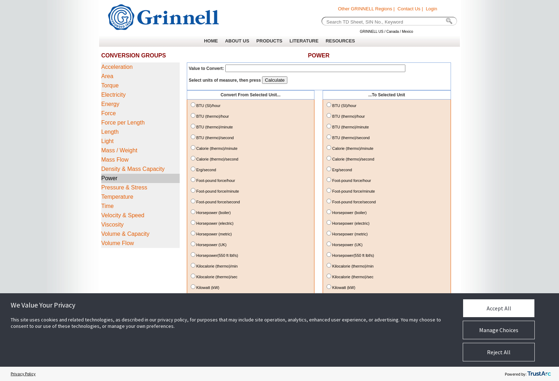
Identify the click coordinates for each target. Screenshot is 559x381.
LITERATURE (303, 41)
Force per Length (123, 123)
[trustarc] (539, 374)
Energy (110, 104)
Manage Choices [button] (498, 330)
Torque (110, 85)
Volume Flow (117, 243)
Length (110, 132)
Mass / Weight (119, 150)
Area (107, 76)
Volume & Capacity (125, 234)
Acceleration (117, 67)
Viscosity (112, 225)
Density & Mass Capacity (133, 169)
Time (107, 206)
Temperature (117, 197)
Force (108, 113)
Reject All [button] (499, 352)
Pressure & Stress (124, 187)
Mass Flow (114, 160)
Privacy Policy (23, 373)
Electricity (113, 95)
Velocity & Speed (122, 215)
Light (107, 141)
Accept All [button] (499, 308)
